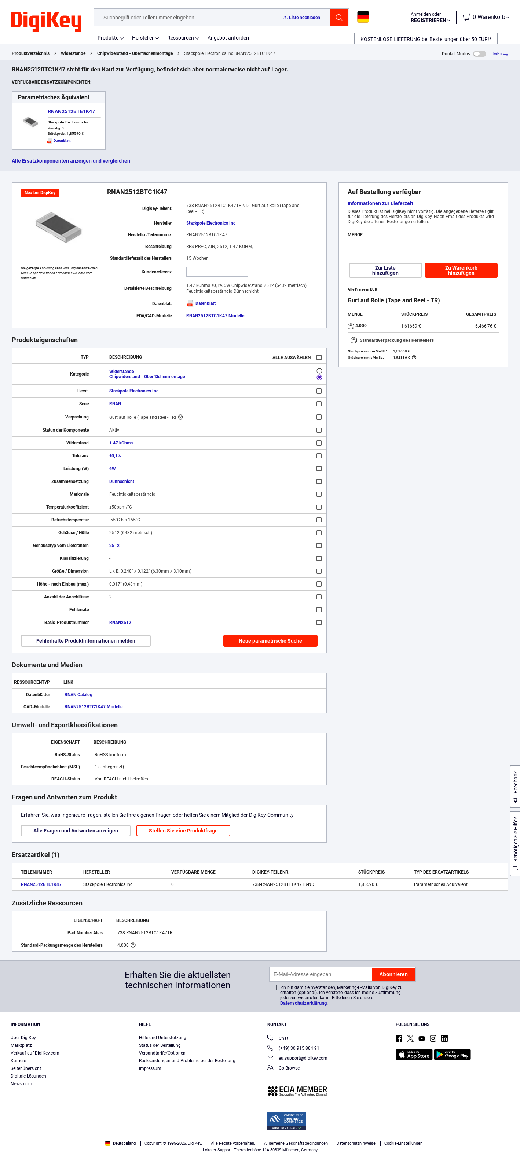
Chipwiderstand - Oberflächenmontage (135, 53)
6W (112, 468)
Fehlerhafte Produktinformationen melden (85, 641)
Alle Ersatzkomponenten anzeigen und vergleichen (71, 161)
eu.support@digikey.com (297, 1058)
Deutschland (120, 1143)
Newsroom (21, 1083)
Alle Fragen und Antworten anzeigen (75, 831)
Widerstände (73, 53)
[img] (46, 22)
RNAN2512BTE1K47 (71, 111)
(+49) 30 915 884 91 (293, 1048)
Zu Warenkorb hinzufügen (461, 270)
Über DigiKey (23, 1037)
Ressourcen (180, 38)
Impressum (150, 1068)
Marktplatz (21, 1045)
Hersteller (143, 38)
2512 (114, 545)
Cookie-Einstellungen (403, 1143)
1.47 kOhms (121, 443)
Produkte (108, 38)
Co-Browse (283, 1068)
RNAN (115, 403)
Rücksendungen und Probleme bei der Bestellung (187, 1060)
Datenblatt (201, 303)
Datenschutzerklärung (303, 1003)
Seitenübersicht (26, 1068)
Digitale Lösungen (28, 1076)
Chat (277, 1038)
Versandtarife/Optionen (162, 1053)
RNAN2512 (120, 622)
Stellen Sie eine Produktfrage (183, 831)
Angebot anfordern (229, 38)
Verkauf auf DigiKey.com (35, 1053)
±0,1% (115, 455)
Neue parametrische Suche (270, 641)
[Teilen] (500, 54)
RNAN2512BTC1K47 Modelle (215, 315)
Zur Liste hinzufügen (385, 270)
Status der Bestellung (160, 1045)
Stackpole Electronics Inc (210, 223)
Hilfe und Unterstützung (162, 1037)
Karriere (18, 1060)
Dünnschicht (121, 481)
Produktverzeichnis (31, 53)
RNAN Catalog (78, 694)
